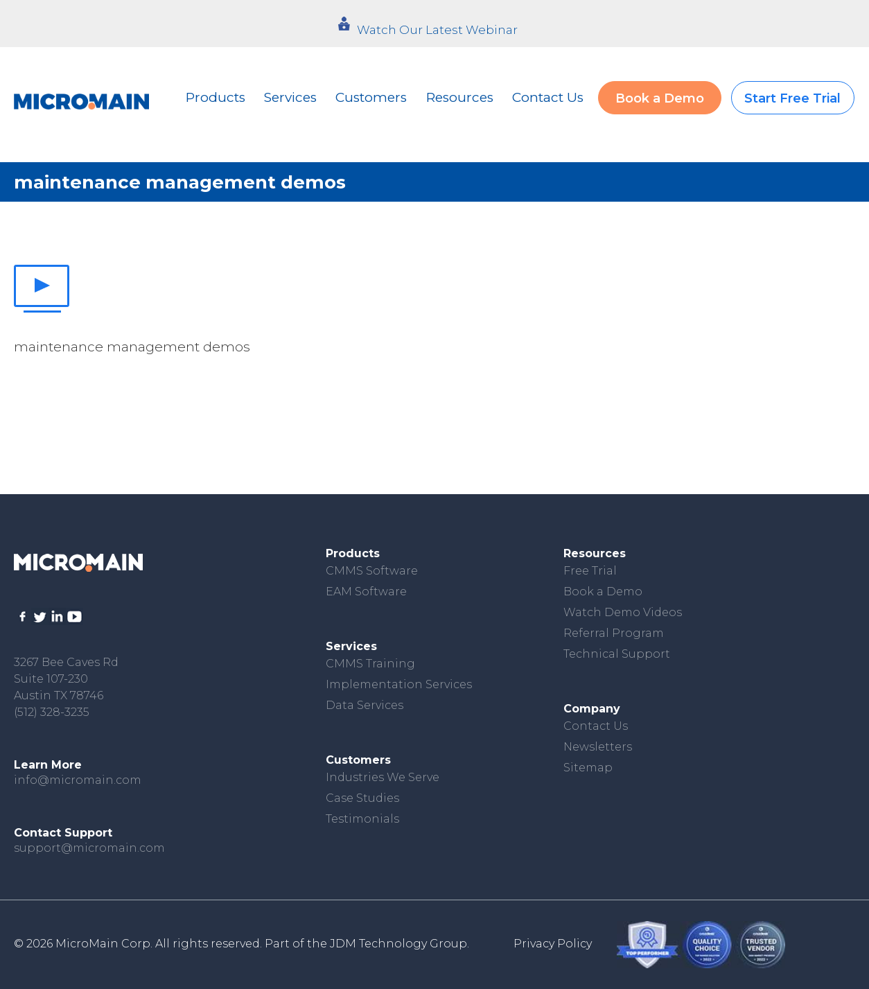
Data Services (364, 705)
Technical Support (616, 653)
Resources (459, 97)
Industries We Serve (382, 777)
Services (290, 97)
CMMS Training (370, 663)
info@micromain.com (77, 780)
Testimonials (362, 818)
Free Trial (590, 570)
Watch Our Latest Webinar (437, 30)
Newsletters (597, 746)
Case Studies (362, 798)
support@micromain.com (89, 848)
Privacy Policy (553, 943)
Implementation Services (399, 684)
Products (215, 97)
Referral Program (613, 633)
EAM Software (366, 591)
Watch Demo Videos (622, 612)
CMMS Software (372, 570)
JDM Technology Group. (399, 943)
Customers (371, 97)
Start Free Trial (792, 98)
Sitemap (588, 767)
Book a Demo (659, 98)
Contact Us (547, 97)
